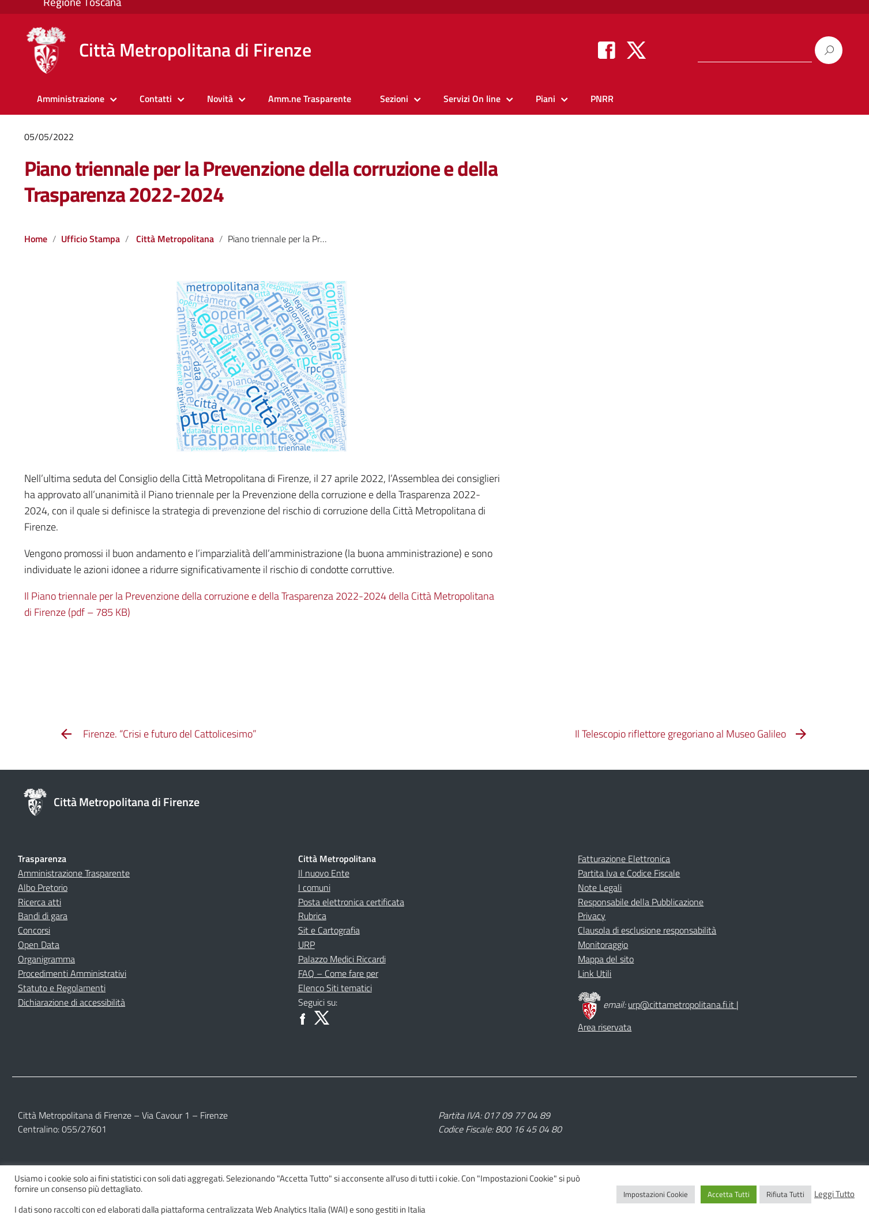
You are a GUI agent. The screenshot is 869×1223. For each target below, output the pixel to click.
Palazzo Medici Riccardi (342, 959)
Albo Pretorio (42, 887)
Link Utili (594, 973)
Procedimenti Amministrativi (72, 973)
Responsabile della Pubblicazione (641, 902)
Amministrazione (70, 99)
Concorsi (34, 930)
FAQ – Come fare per (338, 973)
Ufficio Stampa (90, 239)
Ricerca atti (39, 902)
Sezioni (394, 99)
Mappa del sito (606, 959)
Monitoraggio (603, 944)
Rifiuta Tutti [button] (785, 1194)
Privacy (591, 916)
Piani (545, 99)
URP (306, 944)
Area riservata (604, 1027)
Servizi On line (472, 99)
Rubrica (312, 916)
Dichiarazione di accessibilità (71, 1002)
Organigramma (46, 959)
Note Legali (600, 887)
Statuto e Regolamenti (62, 988)
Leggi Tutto (834, 1194)
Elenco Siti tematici (335, 988)
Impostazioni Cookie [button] (655, 1194)
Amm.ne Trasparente (309, 99)
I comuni (314, 887)
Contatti (156, 99)
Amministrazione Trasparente (74, 873)
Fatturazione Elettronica (624, 858)
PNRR (602, 99)
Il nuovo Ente (323, 873)
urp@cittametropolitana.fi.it (682, 1004)
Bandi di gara (42, 916)
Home (35, 239)
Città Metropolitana (175, 239)
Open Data (38, 944)
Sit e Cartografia (329, 930)
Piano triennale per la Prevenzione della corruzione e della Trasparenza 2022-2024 (261, 181)
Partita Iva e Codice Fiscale (629, 873)
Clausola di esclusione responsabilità (647, 930)
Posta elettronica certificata (351, 902)
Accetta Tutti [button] (729, 1194)
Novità (220, 99)
